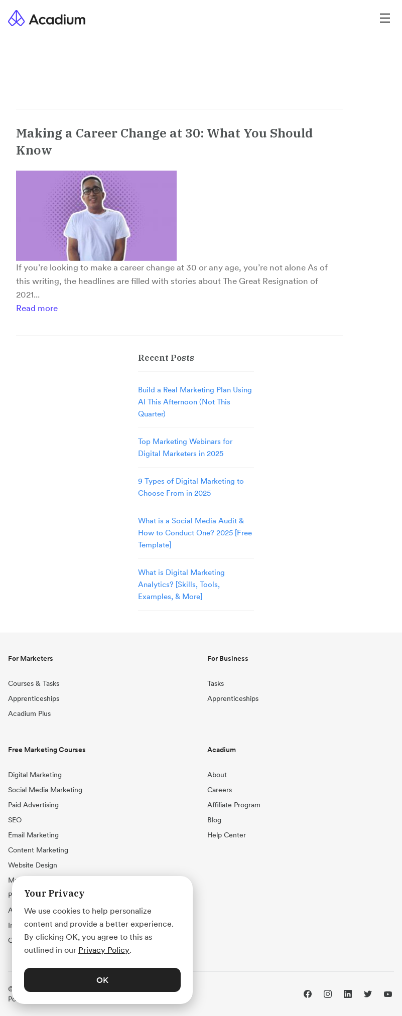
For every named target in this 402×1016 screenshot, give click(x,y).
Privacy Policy (103, 950)
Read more (37, 308)
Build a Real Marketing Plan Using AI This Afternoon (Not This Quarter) (195, 401)
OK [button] (102, 980)
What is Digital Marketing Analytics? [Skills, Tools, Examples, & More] (181, 584)
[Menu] (385, 18)
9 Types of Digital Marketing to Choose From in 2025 (191, 487)
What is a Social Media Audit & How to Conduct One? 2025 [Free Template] (195, 532)
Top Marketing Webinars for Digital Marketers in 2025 (185, 447)
